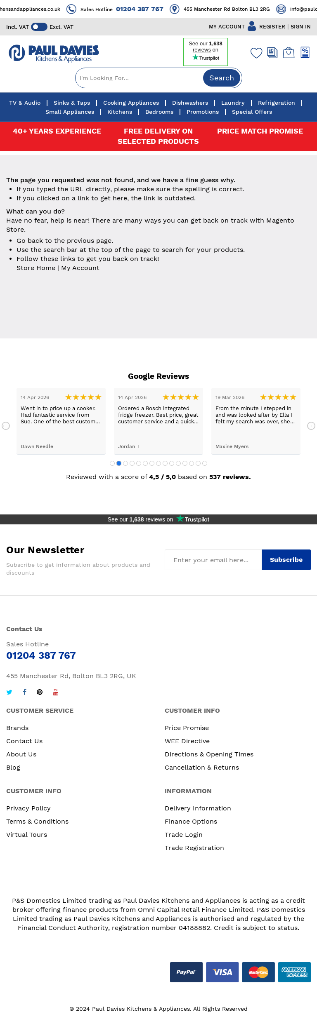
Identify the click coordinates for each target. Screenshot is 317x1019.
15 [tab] (204, 463)
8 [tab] (158, 463)
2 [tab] (118, 463)
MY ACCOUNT (227, 26)
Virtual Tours (26, 834)
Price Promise (187, 728)
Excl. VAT (61, 27)
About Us (21, 754)
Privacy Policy (28, 808)
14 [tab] (198, 463)
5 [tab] (138, 463)
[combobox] (158, 78)
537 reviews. (230, 477)
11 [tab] (178, 463)
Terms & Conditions (37, 821)
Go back (30, 240)
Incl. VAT (17, 27)
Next (311, 426)
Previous (6, 426)
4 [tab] (132, 463)
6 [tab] (145, 463)
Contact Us (24, 741)
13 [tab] (191, 463)
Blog (13, 767)
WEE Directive (187, 741)
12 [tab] (184, 463)
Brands (17, 728)
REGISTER (272, 26)
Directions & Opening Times (209, 754)
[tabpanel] (61, 421)
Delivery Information (198, 808)
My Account (80, 268)
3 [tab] (125, 463)
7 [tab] (151, 463)
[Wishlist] (254, 53)
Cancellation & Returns (202, 767)
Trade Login (184, 834)
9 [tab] (165, 463)
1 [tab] (112, 463)
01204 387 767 (147, 9)
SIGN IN (301, 26)
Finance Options (191, 821)
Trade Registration (194, 848)
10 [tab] (171, 463)
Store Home (36, 268)
